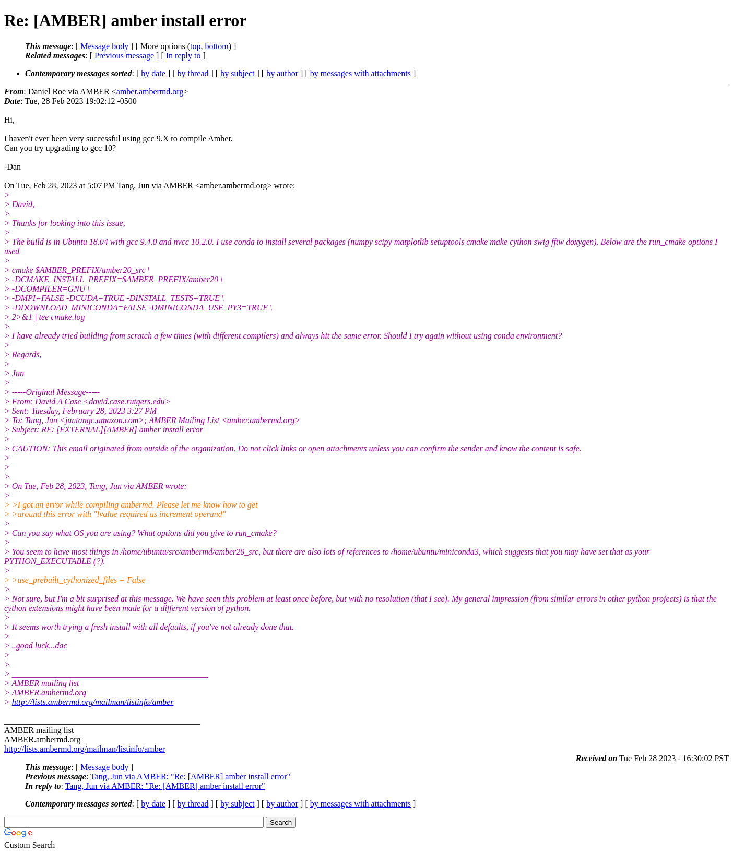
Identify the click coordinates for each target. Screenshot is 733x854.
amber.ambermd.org (150, 91)
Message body (104, 46)
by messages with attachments (360, 73)
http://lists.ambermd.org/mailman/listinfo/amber (93, 701)
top (195, 46)
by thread (193, 73)
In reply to (183, 55)
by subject (237, 73)
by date (153, 73)
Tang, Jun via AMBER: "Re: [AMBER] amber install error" (190, 776)
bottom (216, 46)
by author (282, 73)
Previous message (124, 55)
